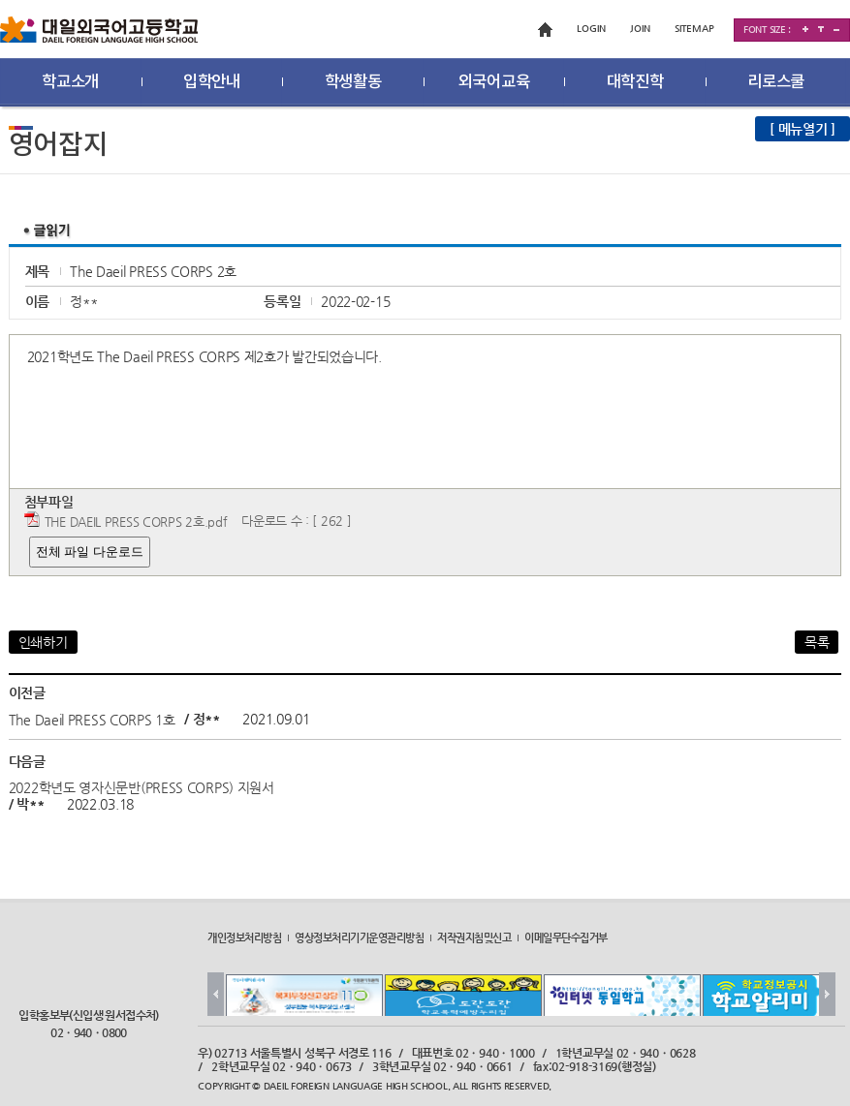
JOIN (640, 28)
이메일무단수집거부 (566, 936)
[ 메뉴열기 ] (802, 129)
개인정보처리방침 (244, 936)
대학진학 (635, 82)
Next (827, 994)
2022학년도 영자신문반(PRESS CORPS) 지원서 (141, 786)
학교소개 (70, 82)
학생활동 (353, 82)
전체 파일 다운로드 (89, 551)
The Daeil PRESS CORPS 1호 (92, 719)
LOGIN (591, 28)
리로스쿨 (775, 82)
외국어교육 (494, 82)
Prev (215, 994)
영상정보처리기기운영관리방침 (359, 936)
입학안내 (211, 82)
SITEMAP (694, 28)
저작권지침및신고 (474, 936)
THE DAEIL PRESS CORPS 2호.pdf (136, 521)
